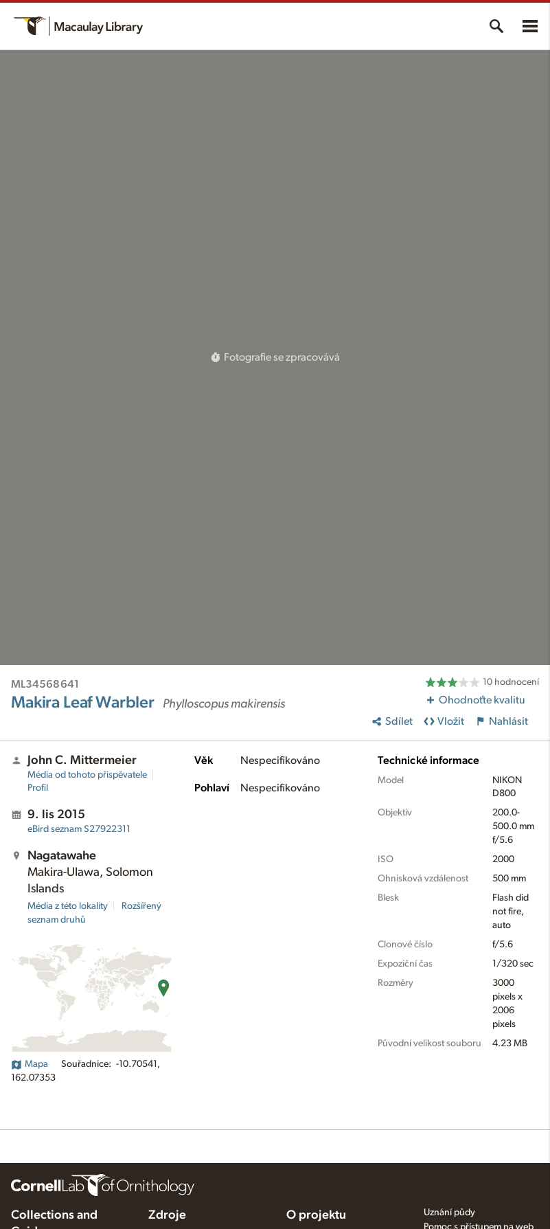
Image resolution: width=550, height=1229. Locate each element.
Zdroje (167, 1215)
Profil (37, 788)
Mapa (29, 1064)
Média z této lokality (67, 906)
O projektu (316, 1215)
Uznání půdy (449, 1212)
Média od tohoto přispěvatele (87, 775)
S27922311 (78, 829)
